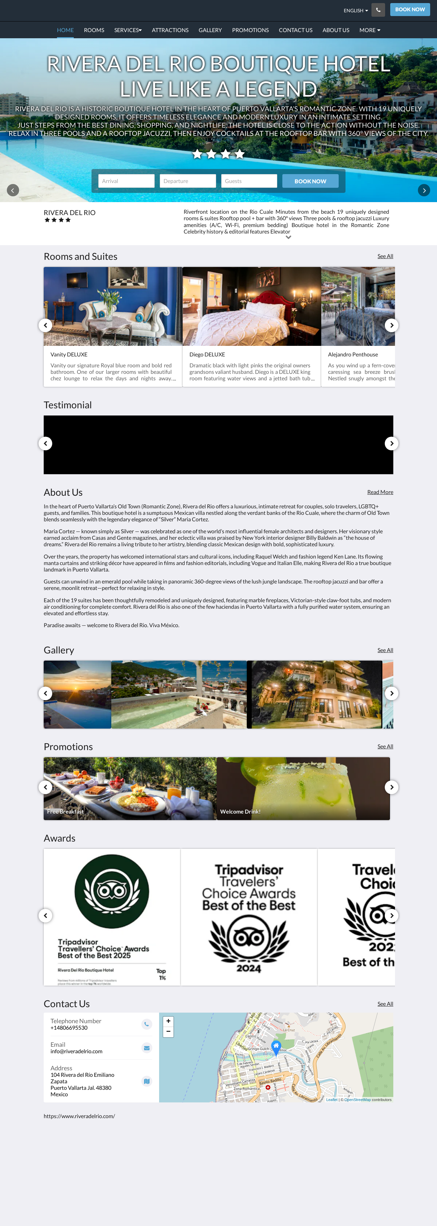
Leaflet (332, 1100)
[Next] (391, 325)
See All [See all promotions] (385, 746)
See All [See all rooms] (385, 256)
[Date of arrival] (126, 181)
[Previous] (45, 325)
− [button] (168, 1032)
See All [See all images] (385, 650)
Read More (380, 492)
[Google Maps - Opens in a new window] (101, 1078)
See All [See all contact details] (385, 1003)
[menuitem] (65, 30)
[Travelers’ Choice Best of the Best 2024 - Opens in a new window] (249, 917)
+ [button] (168, 1022)
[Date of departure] (188, 181)
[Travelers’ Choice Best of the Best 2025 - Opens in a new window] (112, 917)
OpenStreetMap (357, 1100)
